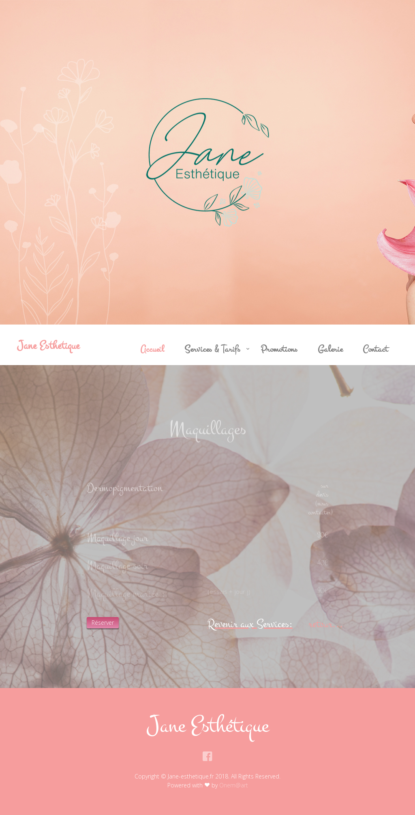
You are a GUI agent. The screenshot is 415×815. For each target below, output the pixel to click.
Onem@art (233, 785)
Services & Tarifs (212, 349)
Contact (375, 349)
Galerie (330, 349)
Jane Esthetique (48, 345)
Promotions (279, 349)
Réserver (103, 622)
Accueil (152, 349)
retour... (325, 624)
